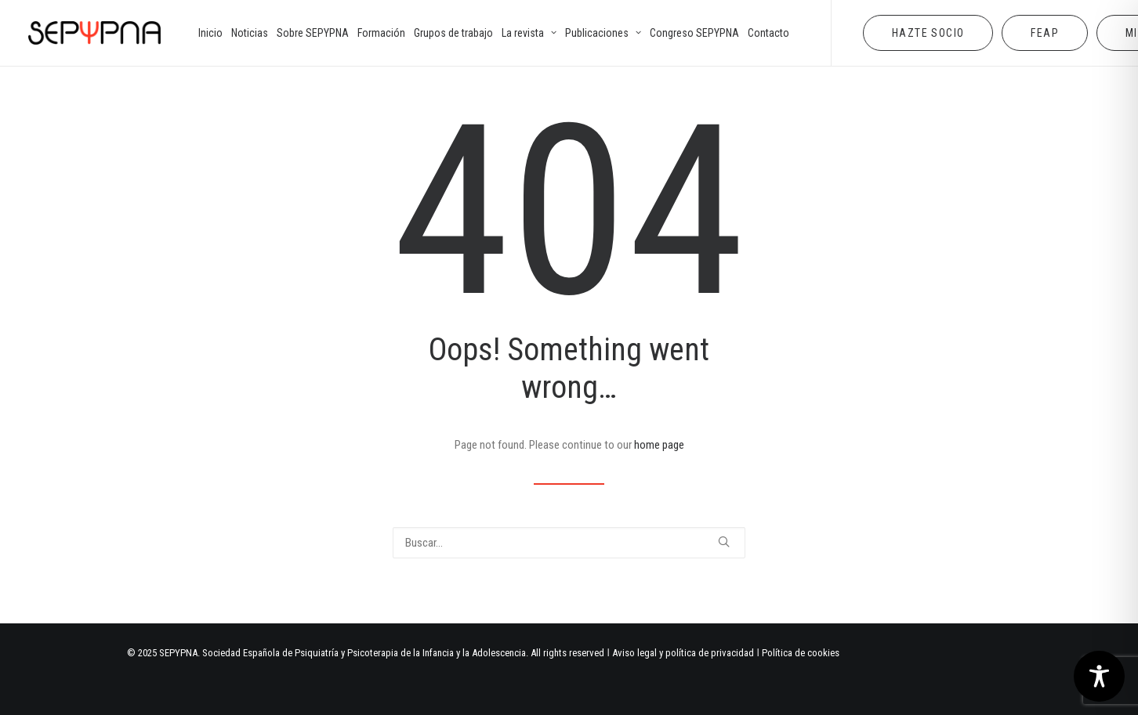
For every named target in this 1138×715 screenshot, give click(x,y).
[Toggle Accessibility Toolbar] (1099, 676)
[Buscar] (569, 542)
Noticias (249, 33)
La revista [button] (529, 33)
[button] (723, 541)
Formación (381, 33)
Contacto (768, 33)
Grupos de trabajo (453, 33)
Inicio (210, 33)
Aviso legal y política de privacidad (683, 653)
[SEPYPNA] (94, 33)
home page (659, 445)
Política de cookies (800, 653)
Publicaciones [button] (603, 33)
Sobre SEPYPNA (313, 33)
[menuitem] (210, 33)
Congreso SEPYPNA (694, 33)
